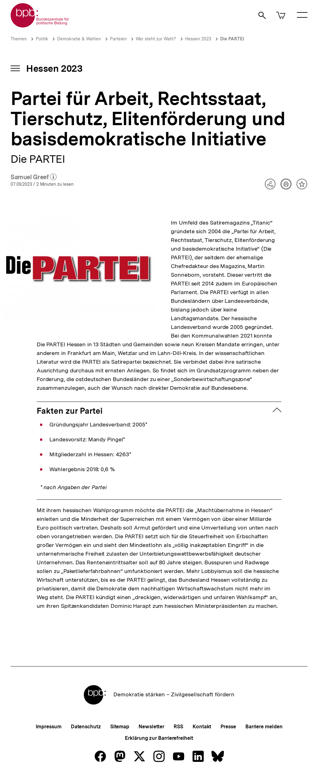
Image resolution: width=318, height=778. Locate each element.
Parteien (118, 38)
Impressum (48, 727)
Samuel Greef (34, 177)
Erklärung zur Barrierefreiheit (159, 738)
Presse (228, 727)
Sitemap (119, 727)
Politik (42, 38)
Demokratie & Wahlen (79, 38)
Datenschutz (86, 727)
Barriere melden (264, 727)
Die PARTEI (232, 38)
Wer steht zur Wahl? (156, 38)
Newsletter (151, 727)
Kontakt (202, 727)
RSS (178, 727)
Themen (19, 38)
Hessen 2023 (198, 38)
